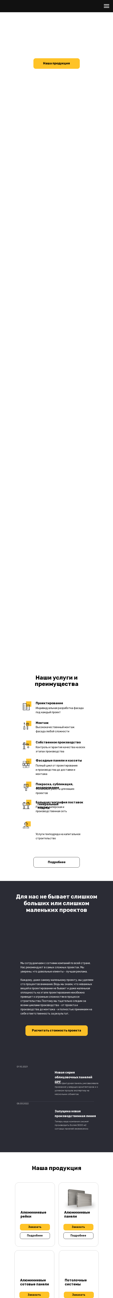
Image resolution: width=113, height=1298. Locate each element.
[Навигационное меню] (106, 6)
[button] (56, 1030)
